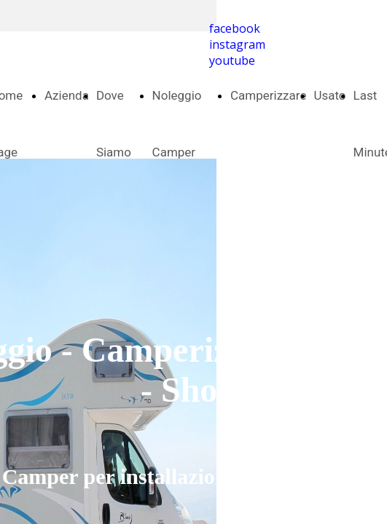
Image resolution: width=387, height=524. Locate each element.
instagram (237, 44)
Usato (329, 95)
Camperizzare (268, 95)
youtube (232, 60)
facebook (234, 28)
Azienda (66, 95)
